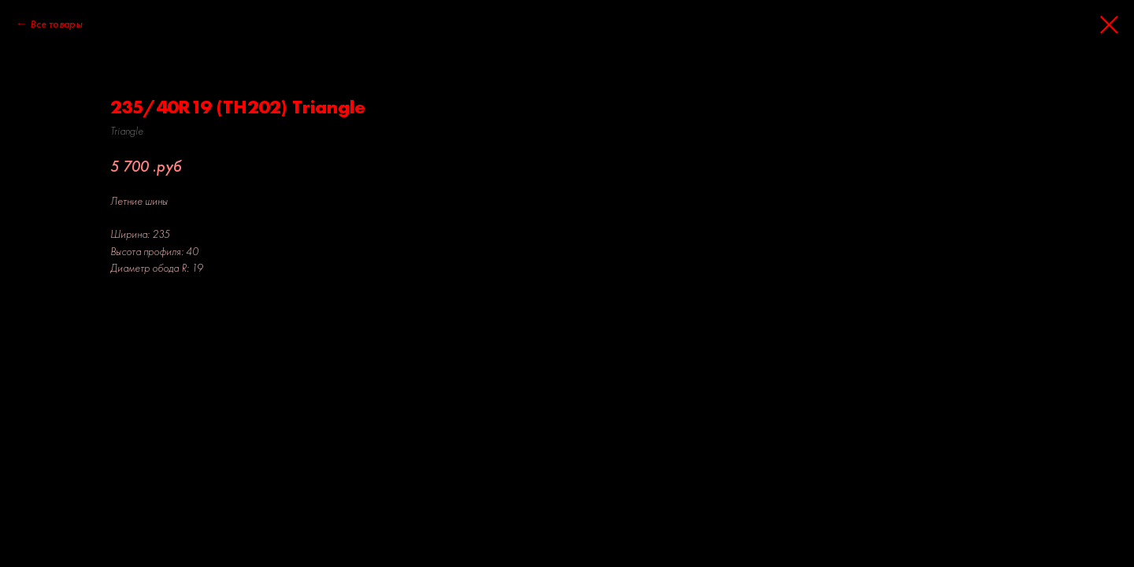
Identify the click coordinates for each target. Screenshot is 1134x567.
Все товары (56, 24)
